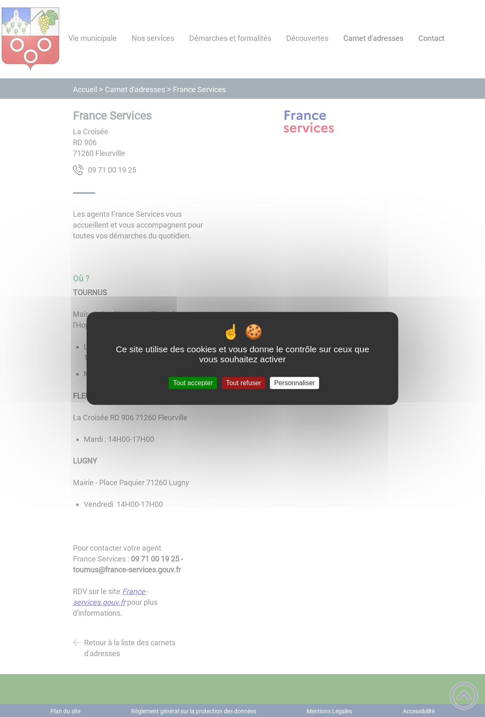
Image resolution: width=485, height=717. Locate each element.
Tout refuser (243, 382)
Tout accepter (193, 382)
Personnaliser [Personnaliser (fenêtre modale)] (294, 382)
